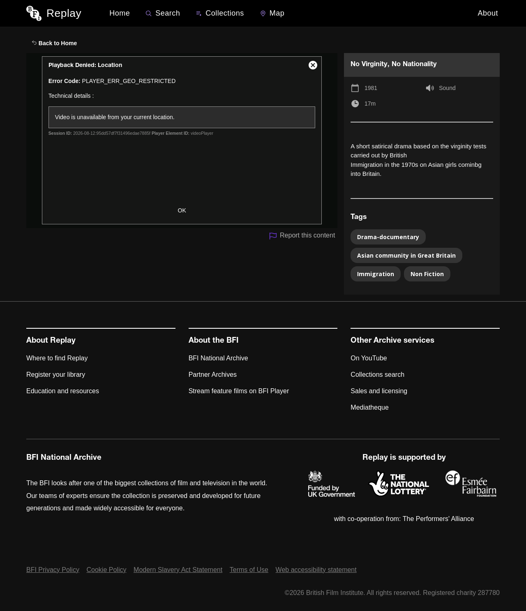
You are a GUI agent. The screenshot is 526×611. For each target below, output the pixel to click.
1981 (371, 88)
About (488, 13)
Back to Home (54, 43)
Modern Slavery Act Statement (178, 569)
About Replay (51, 341)
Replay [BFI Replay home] (63, 13)
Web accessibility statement (316, 569)
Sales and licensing (379, 390)
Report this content (302, 236)
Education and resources (62, 390)
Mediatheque (370, 407)
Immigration (375, 274)
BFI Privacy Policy (52, 569)
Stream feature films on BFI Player (239, 390)
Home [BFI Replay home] (119, 13)
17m (370, 103)
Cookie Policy (107, 569)
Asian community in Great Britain (406, 255)
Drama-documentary (388, 237)
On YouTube (369, 358)
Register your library (55, 374)
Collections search (377, 374)
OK (182, 210)
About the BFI (214, 341)
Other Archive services (392, 341)
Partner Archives (213, 374)
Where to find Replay (57, 358)
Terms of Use (249, 569)
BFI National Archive (218, 358)
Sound (447, 88)
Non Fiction (427, 274)
